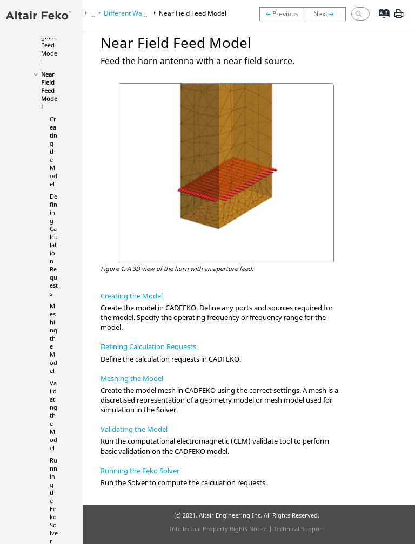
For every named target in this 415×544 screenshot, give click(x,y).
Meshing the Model (53, 338)
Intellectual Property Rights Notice (218, 529)
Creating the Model (53, 151)
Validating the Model (53, 415)
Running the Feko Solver (140, 470)
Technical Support (298, 529)
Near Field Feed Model (49, 90)
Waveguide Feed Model (49, 45)
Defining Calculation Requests (54, 244)
